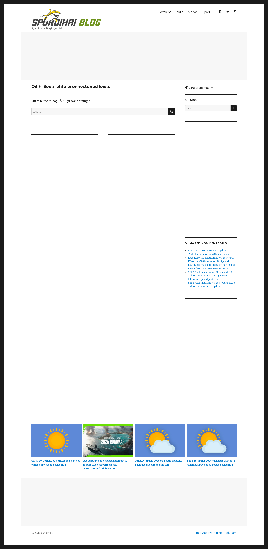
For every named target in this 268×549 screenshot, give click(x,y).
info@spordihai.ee (209, 532)
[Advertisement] (134, 56)
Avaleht (165, 12)
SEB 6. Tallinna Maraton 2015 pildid (208, 272)
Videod (193, 12)
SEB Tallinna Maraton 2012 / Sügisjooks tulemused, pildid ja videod (210, 276)
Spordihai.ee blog (41, 532)
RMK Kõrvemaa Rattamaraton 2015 (207, 257)
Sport (206, 12)
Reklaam (230, 532)
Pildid (179, 12)
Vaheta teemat (197, 87)
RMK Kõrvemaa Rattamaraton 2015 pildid (211, 264)
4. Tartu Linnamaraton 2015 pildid (207, 250)
